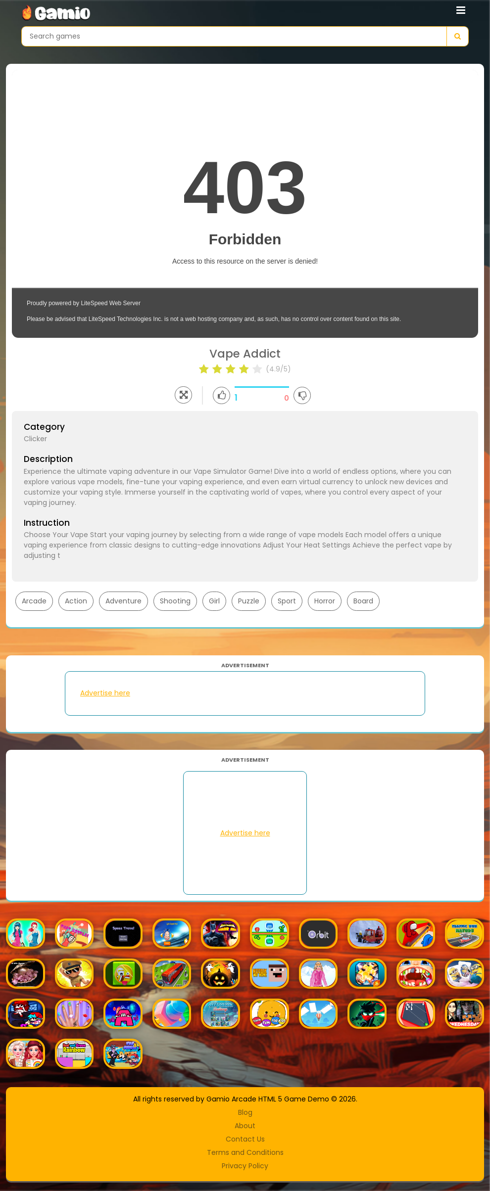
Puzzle (248, 601)
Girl (214, 601)
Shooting (175, 601)
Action (76, 601)
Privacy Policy (245, 1166)
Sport (287, 601)
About (245, 1126)
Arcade (34, 601)
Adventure (123, 601)
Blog (245, 1112)
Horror (324, 601)
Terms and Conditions (245, 1152)
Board (363, 601)
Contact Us (245, 1139)
